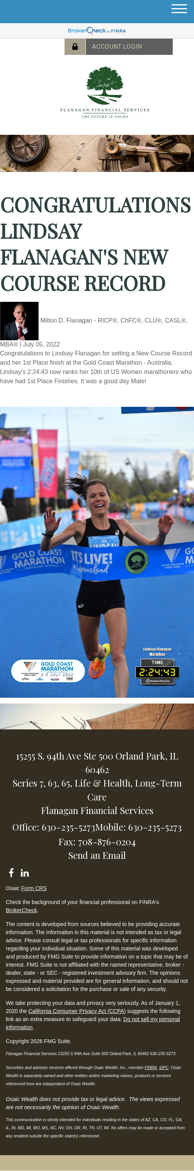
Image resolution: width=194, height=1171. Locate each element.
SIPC (164, 1067)
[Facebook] (11, 871)
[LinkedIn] (24, 871)
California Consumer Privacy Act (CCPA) (77, 1011)
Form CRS (34, 888)
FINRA (151, 1067)
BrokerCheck (21, 910)
